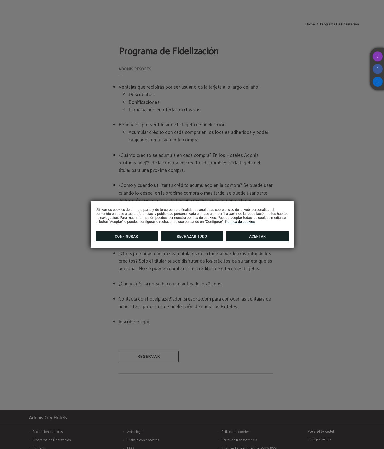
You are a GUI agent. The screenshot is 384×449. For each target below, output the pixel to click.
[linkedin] (378, 82)
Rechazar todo (192, 236)
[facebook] (378, 69)
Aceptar (257, 236)
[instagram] (378, 56)
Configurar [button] (126, 236)
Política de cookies (240, 222)
